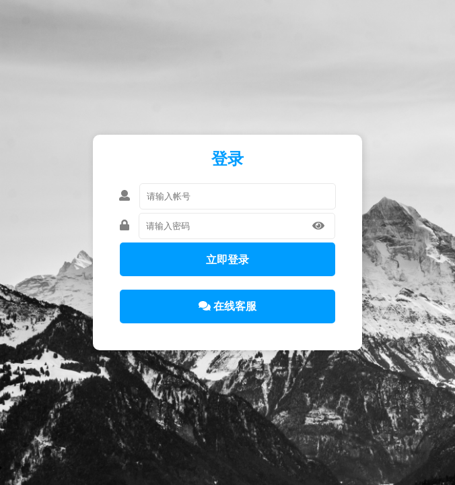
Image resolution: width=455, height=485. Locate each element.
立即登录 (227, 259)
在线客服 (227, 306)
